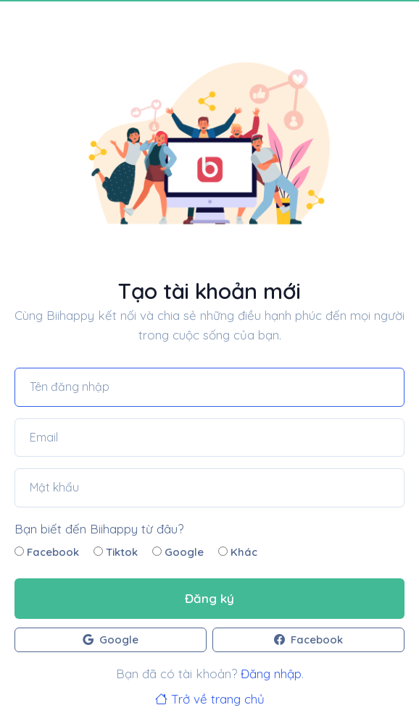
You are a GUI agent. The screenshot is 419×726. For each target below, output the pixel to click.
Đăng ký (209, 598)
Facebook (46, 552)
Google (178, 552)
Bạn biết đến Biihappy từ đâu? (98, 528)
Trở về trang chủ (210, 698)
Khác (237, 552)
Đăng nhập (271, 673)
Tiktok (116, 552)
